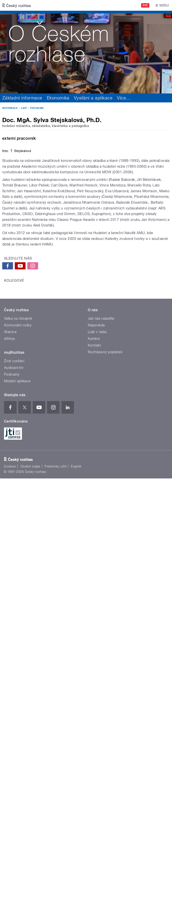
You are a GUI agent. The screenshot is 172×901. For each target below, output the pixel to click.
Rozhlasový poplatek (105, 665)
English (76, 779)
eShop (9, 651)
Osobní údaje (30, 779)
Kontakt (94, 658)
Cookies (10, 779)
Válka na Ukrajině (18, 631)
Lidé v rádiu (97, 645)
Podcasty (12, 687)
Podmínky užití (56, 779)
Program (36, 108)
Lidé (24, 108)
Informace (10, 108)
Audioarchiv (14, 680)
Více (123, 98)
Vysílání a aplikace (93, 98)
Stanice (10, 645)
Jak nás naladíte (101, 631)
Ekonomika (58, 98)
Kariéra (93, 651)
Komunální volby (18, 638)
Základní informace (22, 98)
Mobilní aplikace (17, 694)
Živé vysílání (14, 674)
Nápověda (96, 638)
